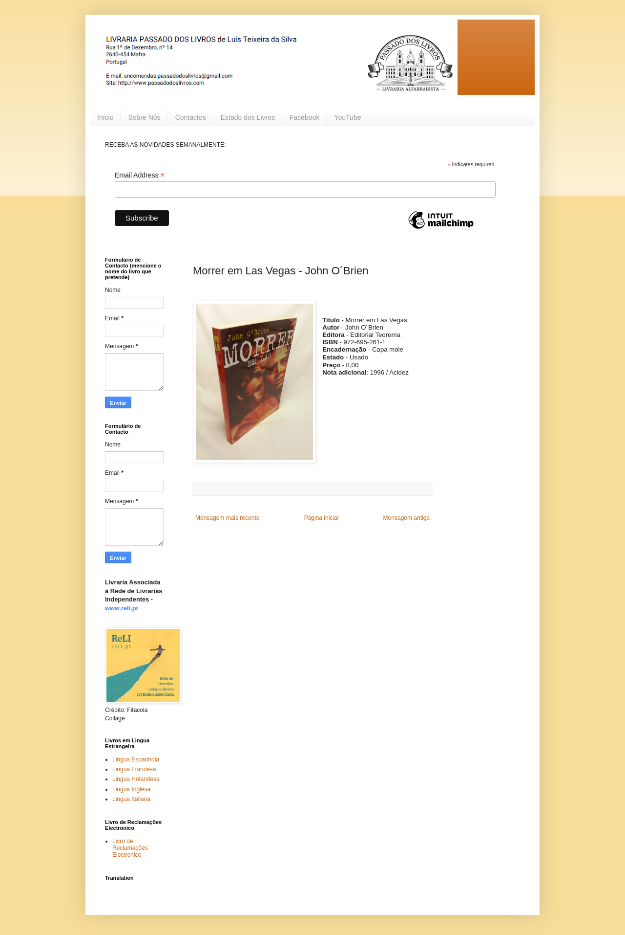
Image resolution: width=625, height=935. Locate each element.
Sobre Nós (144, 117)
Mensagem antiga (406, 517)
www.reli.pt (121, 608)
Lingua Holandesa (136, 779)
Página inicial (321, 517)
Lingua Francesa (134, 769)
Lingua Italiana (131, 799)
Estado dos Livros (248, 117)
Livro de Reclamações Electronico (130, 848)
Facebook (304, 117)
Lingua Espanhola (135, 759)
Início (105, 117)
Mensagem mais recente (227, 517)
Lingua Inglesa (131, 789)
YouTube (347, 117)
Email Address (140, 175)
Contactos (190, 117)
